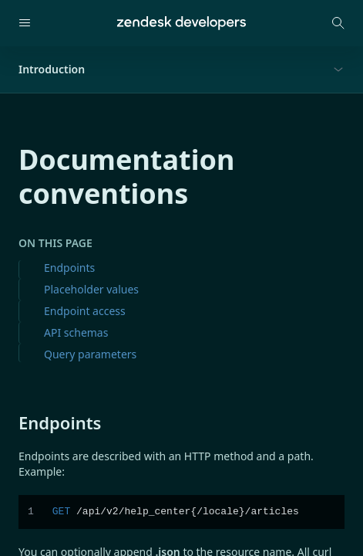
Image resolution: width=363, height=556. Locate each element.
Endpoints (69, 267)
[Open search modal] (338, 23)
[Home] (181, 23)
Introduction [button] (51, 69)
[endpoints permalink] (10, 422)
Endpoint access (85, 310)
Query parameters (90, 354)
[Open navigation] (24, 23)
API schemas (76, 332)
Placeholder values (91, 289)
